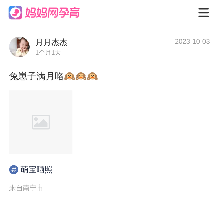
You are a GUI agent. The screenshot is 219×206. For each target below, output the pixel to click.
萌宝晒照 (30, 169)
